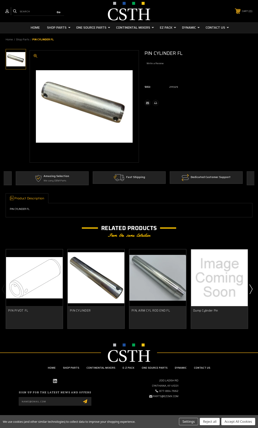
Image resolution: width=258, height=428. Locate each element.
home (52, 368)
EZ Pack (168, 27)
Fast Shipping (135, 177)
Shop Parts (59, 27)
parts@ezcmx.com (165, 396)
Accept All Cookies (238, 421)
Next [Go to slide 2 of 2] (251, 289)
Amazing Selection (56, 176)
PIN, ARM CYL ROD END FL (150, 310)
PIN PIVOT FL (18, 310)
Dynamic (191, 27)
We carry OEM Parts (55, 180)
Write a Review (155, 63)
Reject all (209, 421)
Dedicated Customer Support (211, 177)
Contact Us (217, 27)
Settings (188, 421)
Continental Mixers (135, 27)
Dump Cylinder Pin (205, 310)
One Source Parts (93, 27)
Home (35, 27)
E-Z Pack (128, 368)
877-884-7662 (168, 391)
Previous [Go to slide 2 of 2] (3, 289)
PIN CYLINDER (80, 310)
